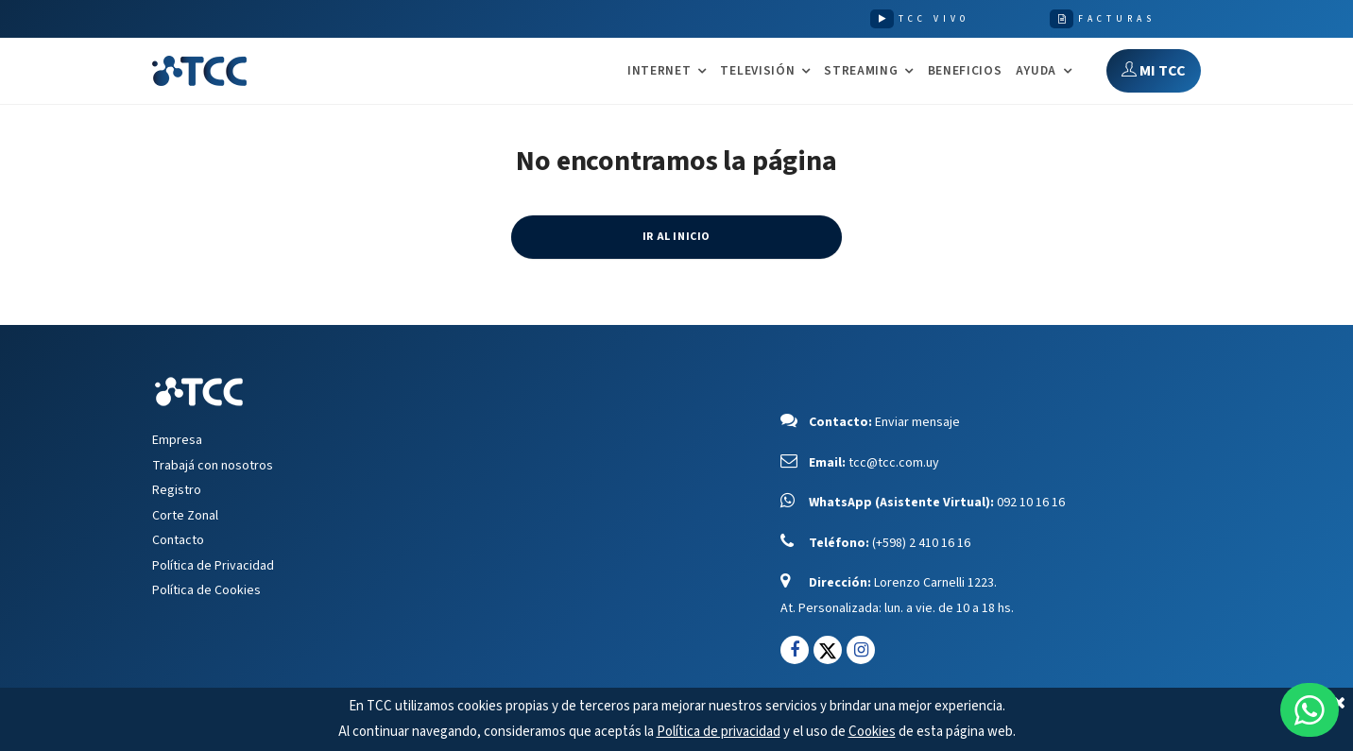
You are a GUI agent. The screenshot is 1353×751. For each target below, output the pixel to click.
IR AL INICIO (676, 237)
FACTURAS (1117, 19)
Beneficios (965, 70)
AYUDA (1036, 71)
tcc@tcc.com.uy (893, 462)
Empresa (177, 440)
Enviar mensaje (917, 422)
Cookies (872, 732)
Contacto (178, 540)
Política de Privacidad (213, 565)
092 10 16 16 (1031, 502)
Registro (176, 490)
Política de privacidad (718, 732)
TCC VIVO (934, 19)
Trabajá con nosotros (212, 465)
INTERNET (659, 71)
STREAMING (861, 71)
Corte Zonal (185, 515)
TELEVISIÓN (757, 71)
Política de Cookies (206, 590)
